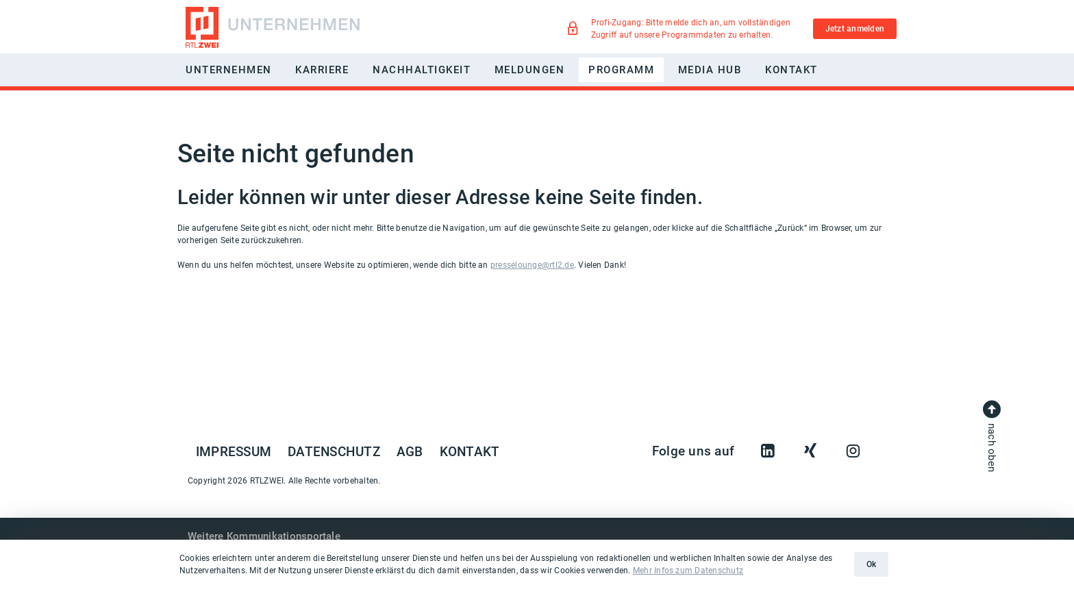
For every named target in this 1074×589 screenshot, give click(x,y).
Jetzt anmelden (854, 29)
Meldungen (530, 70)
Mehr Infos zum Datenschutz (688, 570)
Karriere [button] (322, 70)
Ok (871, 564)
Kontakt (791, 70)
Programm (621, 70)
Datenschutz (334, 452)
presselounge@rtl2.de (532, 265)
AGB (410, 452)
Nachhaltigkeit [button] (422, 70)
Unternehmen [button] (229, 70)
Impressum (233, 452)
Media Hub (710, 70)
